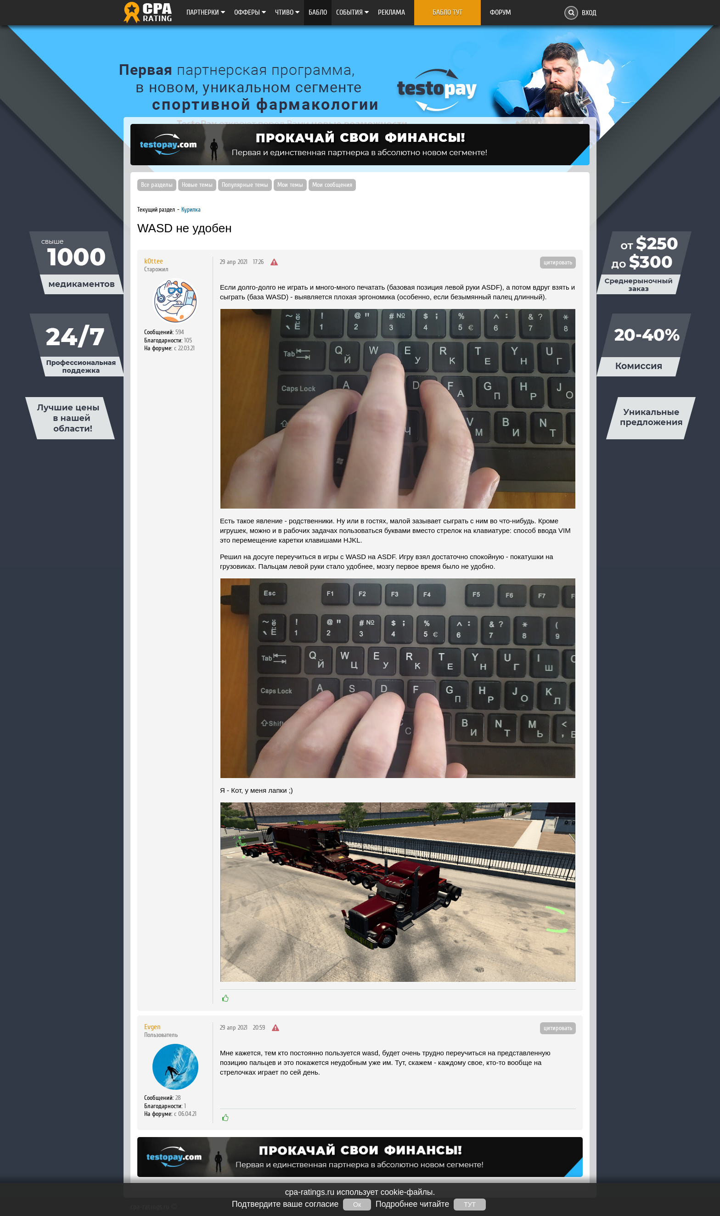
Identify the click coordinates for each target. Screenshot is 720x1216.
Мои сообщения (332, 185)
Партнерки (205, 12)
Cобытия (352, 12)
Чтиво (287, 12)
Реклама (391, 12)
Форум (500, 12)
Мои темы (290, 185)
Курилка (191, 209)
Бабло (318, 12)
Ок (357, 1204)
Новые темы (197, 185)
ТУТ (470, 1204)
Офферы (250, 12)
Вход (589, 13)
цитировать (558, 262)
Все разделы (157, 185)
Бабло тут (447, 12)
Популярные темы (245, 185)
